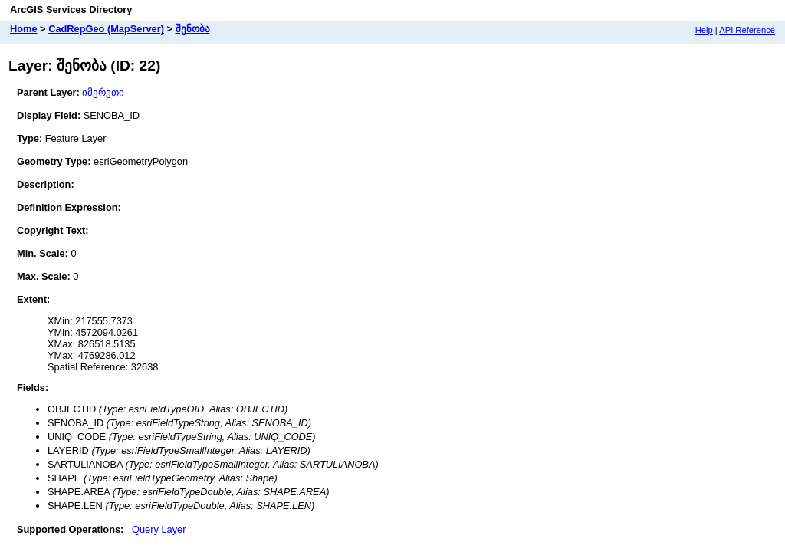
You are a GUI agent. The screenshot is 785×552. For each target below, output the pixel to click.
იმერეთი (103, 92)
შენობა (193, 28)
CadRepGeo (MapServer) (106, 28)
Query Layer (159, 529)
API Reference (747, 29)
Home (24, 28)
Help (704, 29)
